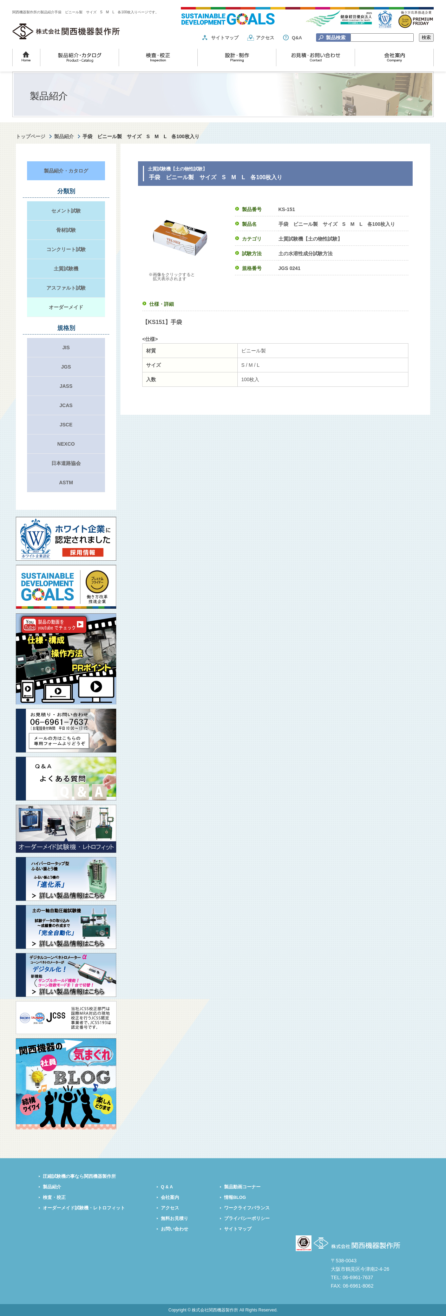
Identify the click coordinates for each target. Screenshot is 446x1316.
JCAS (65, 405)
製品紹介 (64, 136)
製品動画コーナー (242, 1187)
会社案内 (170, 1197)
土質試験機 (66, 268)
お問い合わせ (174, 1229)
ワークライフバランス (247, 1208)
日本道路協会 (66, 463)
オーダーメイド (66, 307)
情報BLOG (235, 1197)
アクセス (265, 37)
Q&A (297, 37)
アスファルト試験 (66, 288)
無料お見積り (174, 1218)
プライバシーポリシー (247, 1218)
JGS (66, 367)
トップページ (30, 136)
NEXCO (66, 444)
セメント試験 (66, 211)
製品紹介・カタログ (66, 171)
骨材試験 (66, 230)
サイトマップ (224, 37)
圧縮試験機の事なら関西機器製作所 (79, 1176)
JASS (66, 386)
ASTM (66, 482)
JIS (66, 347)
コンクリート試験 (66, 249)
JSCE (66, 424)
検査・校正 (54, 1197)
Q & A (167, 1187)
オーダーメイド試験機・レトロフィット (84, 1208)
